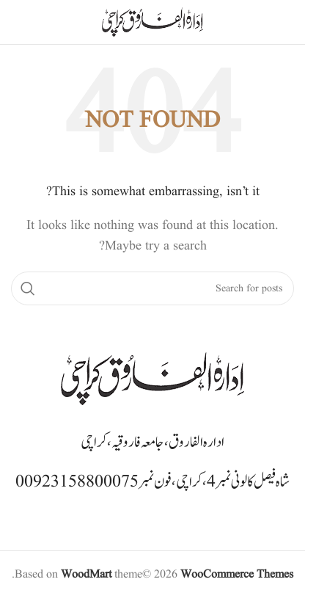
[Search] (152, 288)
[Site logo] (152, 22)
